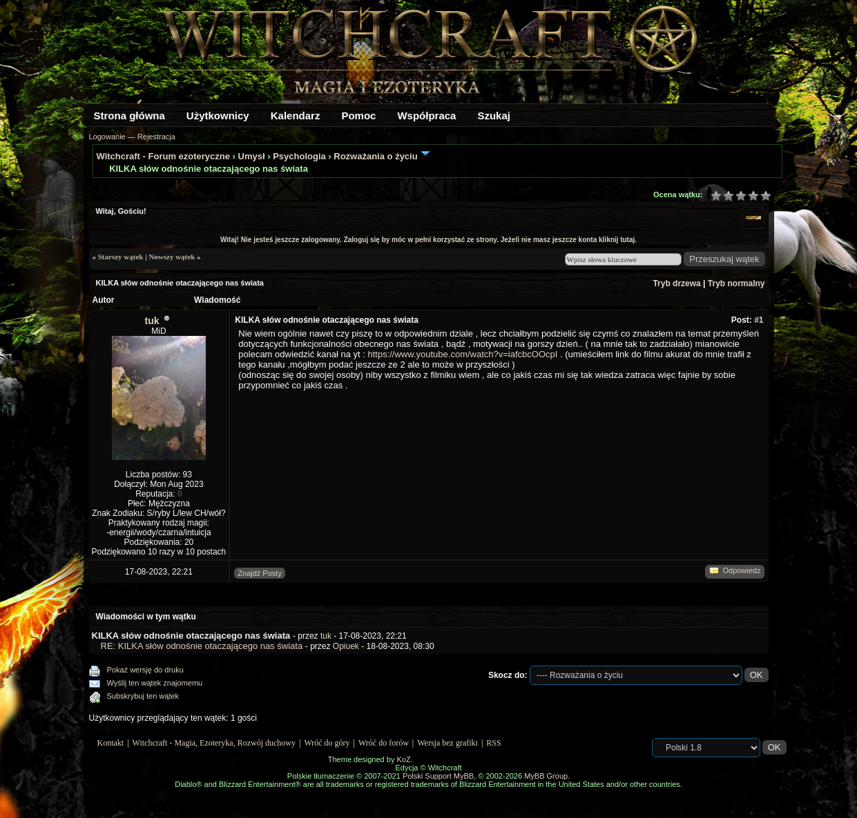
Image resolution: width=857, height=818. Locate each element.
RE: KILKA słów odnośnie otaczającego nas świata (202, 646)
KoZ (403, 759)
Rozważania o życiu (375, 156)
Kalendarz (295, 115)
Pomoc (358, 115)
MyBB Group (546, 776)
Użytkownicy (217, 115)
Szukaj (493, 115)
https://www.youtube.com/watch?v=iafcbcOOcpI (462, 354)
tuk (152, 320)
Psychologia (299, 156)
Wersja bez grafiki (447, 743)
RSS (493, 743)
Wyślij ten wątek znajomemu (155, 683)
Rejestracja (156, 136)
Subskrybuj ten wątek (143, 696)
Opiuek (346, 646)
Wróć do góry (326, 743)
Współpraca (426, 115)
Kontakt (110, 743)
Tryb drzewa (676, 283)
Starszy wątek (121, 256)
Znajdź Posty (260, 573)
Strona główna (129, 115)
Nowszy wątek (171, 256)
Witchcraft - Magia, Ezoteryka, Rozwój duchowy (214, 743)
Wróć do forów (383, 743)
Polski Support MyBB (438, 776)
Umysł (251, 156)
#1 (758, 320)
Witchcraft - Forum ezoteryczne (163, 156)
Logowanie (107, 136)
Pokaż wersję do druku (145, 670)
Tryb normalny (736, 283)
